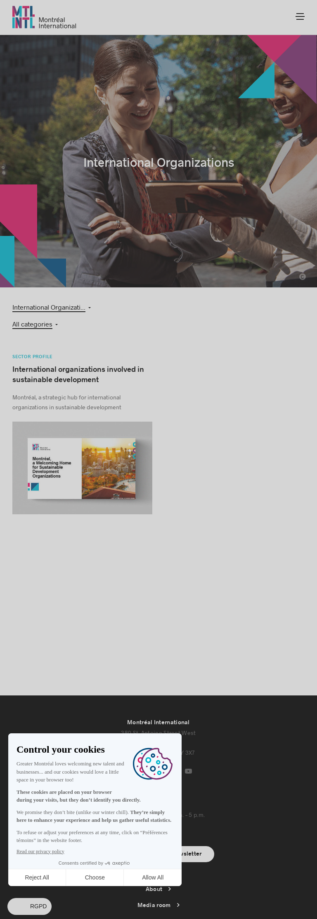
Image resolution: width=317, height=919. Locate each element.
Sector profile (32, 340)
